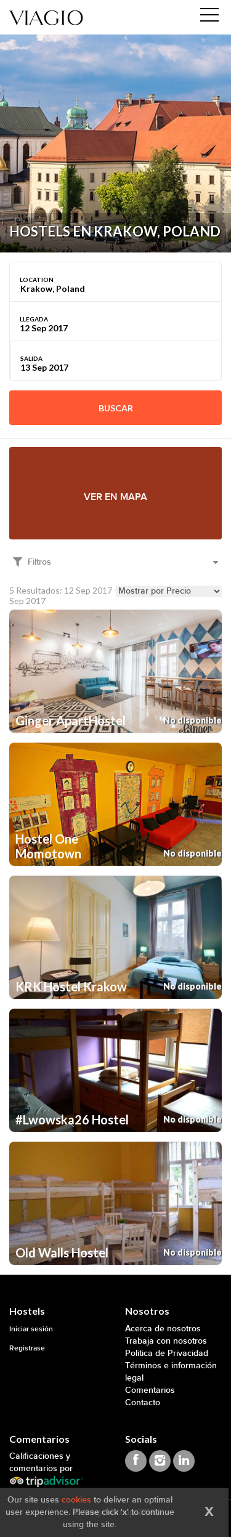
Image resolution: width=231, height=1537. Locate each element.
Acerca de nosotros (163, 1328)
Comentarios (150, 1390)
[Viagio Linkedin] (184, 1461)
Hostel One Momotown (48, 846)
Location (37, 279)
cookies (76, 1500)
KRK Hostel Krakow (71, 986)
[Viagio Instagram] (160, 1461)
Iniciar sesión (31, 1329)
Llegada (34, 319)
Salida (31, 358)
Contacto (142, 1402)
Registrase (27, 1348)
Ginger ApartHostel (70, 720)
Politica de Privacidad (166, 1353)
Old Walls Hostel (61, 1252)
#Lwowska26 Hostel (72, 1119)
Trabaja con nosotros (166, 1341)
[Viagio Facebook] (136, 1461)
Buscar (116, 408)
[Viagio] (46, 17)
